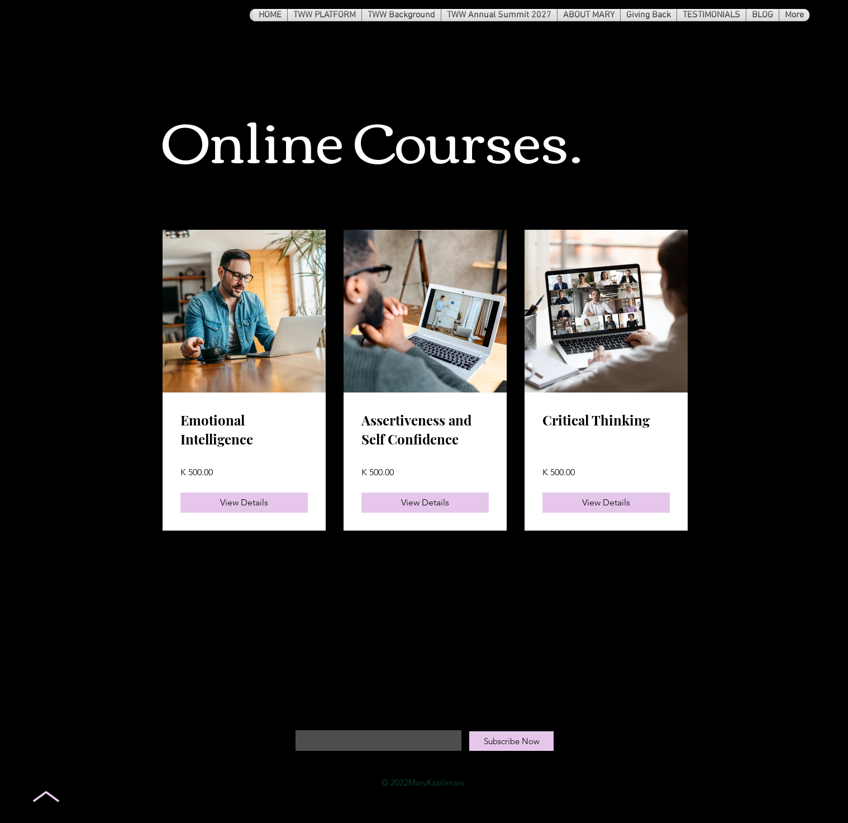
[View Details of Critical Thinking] (606, 503)
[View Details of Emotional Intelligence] (244, 503)
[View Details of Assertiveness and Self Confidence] (425, 503)
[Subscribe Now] (511, 741)
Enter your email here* (336, 720)
